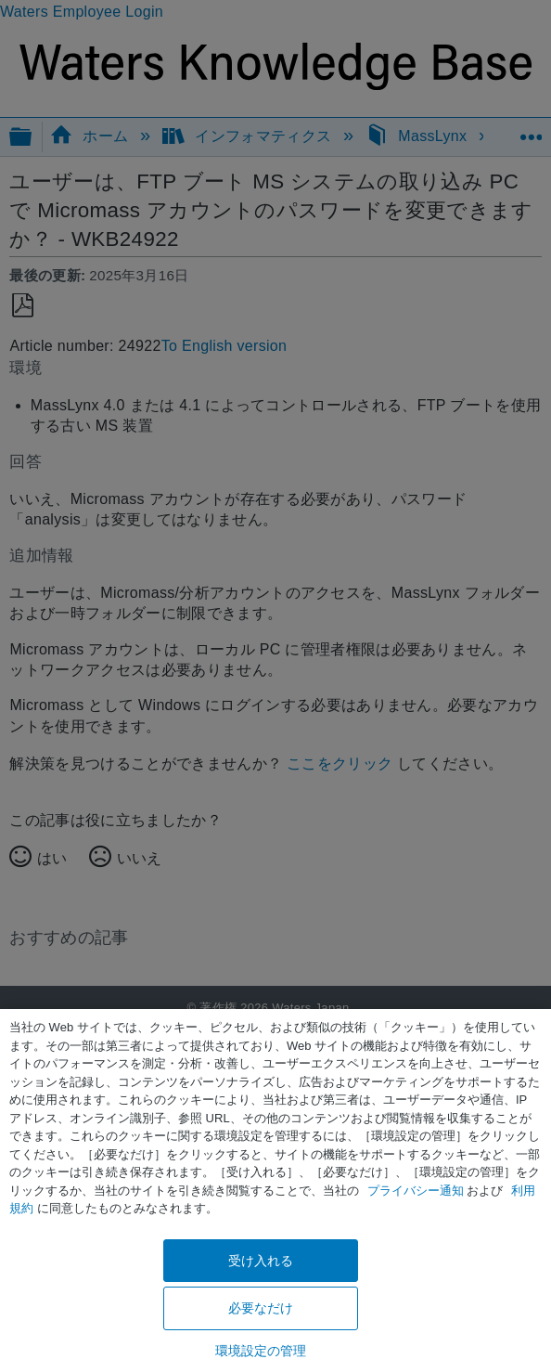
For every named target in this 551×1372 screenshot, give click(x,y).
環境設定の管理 (261, 1350)
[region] (275, 1190)
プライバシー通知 (415, 1190)
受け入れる (261, 1260)
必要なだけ (261, 1308)
